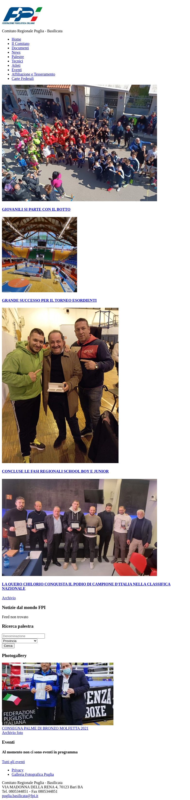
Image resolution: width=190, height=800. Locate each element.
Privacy (18, 770)
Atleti (16, 65)
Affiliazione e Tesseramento (33, 74)
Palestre (18, 57)
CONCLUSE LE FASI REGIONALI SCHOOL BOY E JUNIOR (55, 471)
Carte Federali (23, 78)
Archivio (9, 598)
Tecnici (17, 61)
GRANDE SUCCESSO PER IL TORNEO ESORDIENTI (49, 300)
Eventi (17, 70)
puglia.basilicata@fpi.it (20, 796)
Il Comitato (20, 44)
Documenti (20, 48)
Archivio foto (12, 733)
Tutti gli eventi (13, 762)
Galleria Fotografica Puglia (33, 774)
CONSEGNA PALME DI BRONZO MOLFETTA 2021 (45, 728)
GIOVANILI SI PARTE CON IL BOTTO (36, 209)
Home (16, 39)
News (16, 52)
